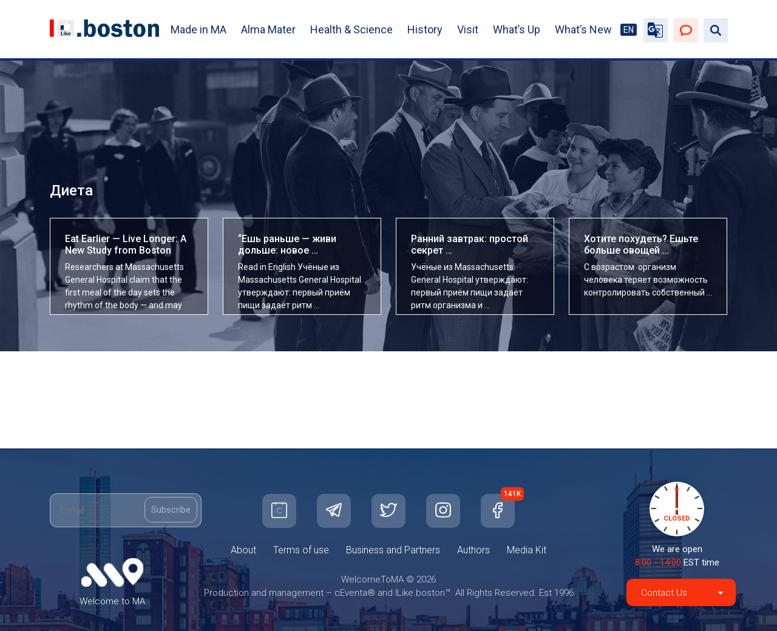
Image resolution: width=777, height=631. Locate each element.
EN (628, 30)
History (425, 29)
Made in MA (198, 29)
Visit (467, 29)
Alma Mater (268, 29)
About (243, 550)
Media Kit (526, 550)
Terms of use (301, 550)
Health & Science (351, 29)
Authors (473, 550)
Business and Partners (393, 550)
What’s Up (516, 29)
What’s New (583, 29)
